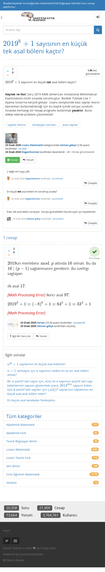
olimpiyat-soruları (44, 125)
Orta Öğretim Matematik (22, 474)
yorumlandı (57, 178)
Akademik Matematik (20, 425)
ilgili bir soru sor (21, 336)
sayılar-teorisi (16, 125)
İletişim (7, 530)
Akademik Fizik (16, 433)
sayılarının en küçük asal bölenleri (36, 364)
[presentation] (19, 43)
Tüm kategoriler (24, 416)
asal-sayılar (70, 125)
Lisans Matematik (32, 145)
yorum (30, 160)
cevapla (92, 183)
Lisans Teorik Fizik (18, 458)
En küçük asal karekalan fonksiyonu (31, 400)
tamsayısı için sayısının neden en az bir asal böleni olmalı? (48, 373)
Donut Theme (12, 548)
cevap (14, 160)
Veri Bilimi (13, 466)
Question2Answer (32, 554)
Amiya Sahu (48, 548)
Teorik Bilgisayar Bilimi (21, 441)
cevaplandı (79, 322)
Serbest (11, 483)
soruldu (22, 148)
